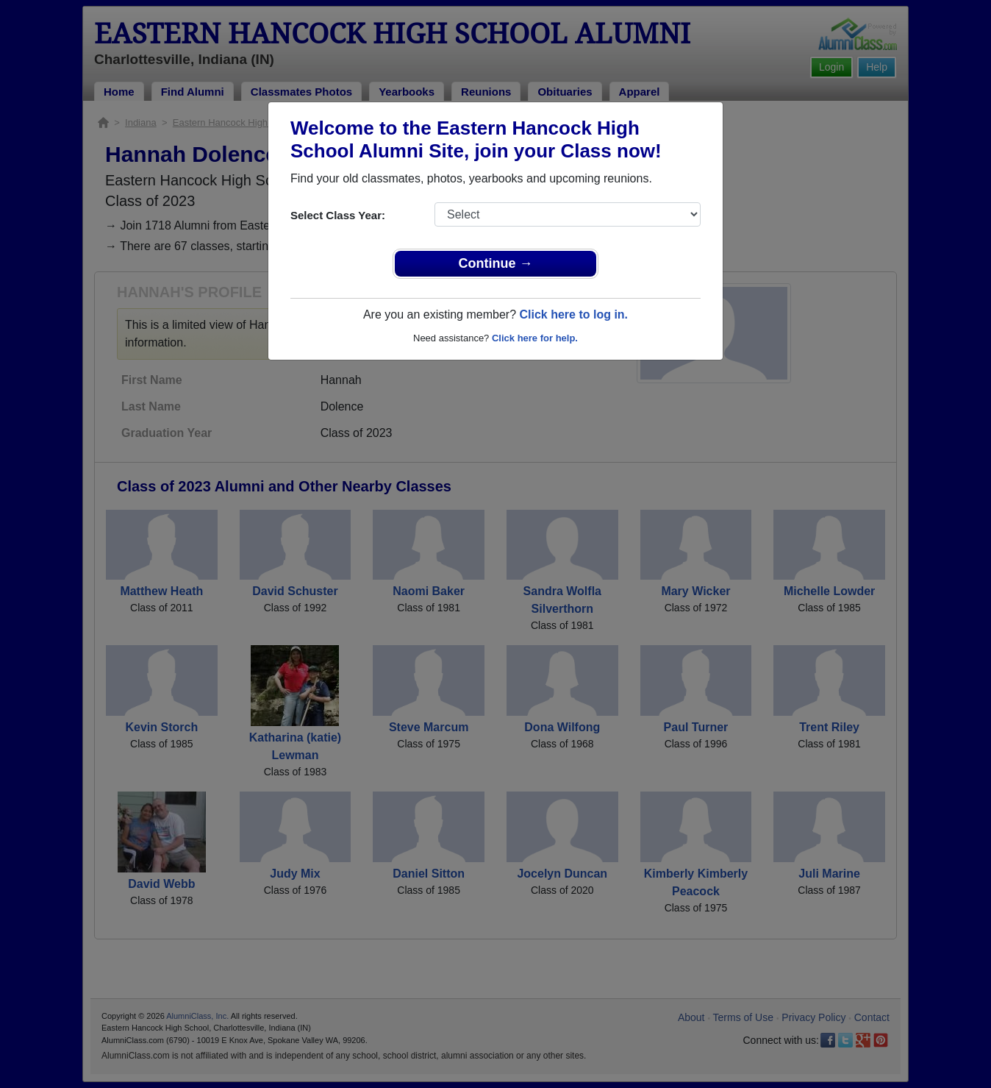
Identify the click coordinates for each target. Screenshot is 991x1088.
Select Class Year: (337, 215)
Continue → (496, 263)
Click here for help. (535, 338)
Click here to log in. (573, 314)
